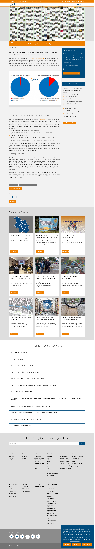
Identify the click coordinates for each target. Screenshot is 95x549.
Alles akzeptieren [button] (87, 544)
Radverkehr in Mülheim (51, 510)
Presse (36, 482)
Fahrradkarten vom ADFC (39, 470)
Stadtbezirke (49, 470)
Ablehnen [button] (67, 544)
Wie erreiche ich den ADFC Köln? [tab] (20, 352)
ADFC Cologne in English (52, 515)
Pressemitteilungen (38, 484)
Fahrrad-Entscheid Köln (52, 520)
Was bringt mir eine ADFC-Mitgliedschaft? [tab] (23, 365)
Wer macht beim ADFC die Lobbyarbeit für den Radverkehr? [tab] (28, 378)
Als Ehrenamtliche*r (26, 488)
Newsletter (81, 1)
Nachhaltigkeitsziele (51, 463)
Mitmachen (11, 495)
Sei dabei (24, 482)
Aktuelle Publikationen (39, 458)
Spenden (74, 1)
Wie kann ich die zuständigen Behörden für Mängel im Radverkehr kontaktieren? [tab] (34, 385)
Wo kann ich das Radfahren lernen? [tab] (21, 425)
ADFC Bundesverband (51, 518)
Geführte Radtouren (13, 459)
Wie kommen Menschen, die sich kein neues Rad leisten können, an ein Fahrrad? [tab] (34, 412)
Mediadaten (36, 461)
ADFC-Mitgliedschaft (26, 484)
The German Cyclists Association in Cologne (64, 457)
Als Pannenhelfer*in (26, 491)
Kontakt (48, 468)
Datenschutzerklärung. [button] (75, 541)
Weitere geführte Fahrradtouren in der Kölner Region (77, 460)
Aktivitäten (49, 459)
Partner (48, 461)
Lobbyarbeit (49, 458)
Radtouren (74, 454)
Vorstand (11, 488)
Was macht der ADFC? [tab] (17, 359)
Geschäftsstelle (12, 496)
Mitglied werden (66, 1)
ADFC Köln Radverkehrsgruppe (71, 73)
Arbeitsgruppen (12, 491)
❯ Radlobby (24, 458)
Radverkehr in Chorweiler (52, 505)
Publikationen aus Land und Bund (40, 467)
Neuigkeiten (11, 456)
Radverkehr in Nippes (51, 503)
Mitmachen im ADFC (51, 465)
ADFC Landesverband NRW (52, 517)
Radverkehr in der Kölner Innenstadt (52, 495)
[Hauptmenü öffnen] (84, 4)
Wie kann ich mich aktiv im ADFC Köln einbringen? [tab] (25, 372)
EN (60, 454)
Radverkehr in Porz (51, 506)
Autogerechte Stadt (42, 119)
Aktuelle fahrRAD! (38, 456)
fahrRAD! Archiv (37, 459)
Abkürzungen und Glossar (52, 493)
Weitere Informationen (51, 471)
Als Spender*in (25, 486)
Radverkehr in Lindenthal (52, 500)
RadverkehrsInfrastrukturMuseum (54, 512)
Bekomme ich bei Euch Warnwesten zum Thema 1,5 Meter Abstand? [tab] (30, 406)
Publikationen (37, 454)
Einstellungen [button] (77, 544)
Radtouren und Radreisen (77, 456)
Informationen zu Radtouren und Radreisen (78, 464)
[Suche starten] (82, 443)
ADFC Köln (11, 482)
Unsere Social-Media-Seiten (52, 522)
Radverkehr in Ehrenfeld (52, 501)
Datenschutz (18, 545)
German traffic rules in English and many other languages (66, 467)
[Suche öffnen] (81, 4)
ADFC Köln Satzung (51, 491)
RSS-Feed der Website (51, 523)
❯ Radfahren (24, 456)
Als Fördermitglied (25, 489)
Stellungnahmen (14, 185)
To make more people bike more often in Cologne (65, 460)
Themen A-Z (24, 459)
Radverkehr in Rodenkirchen (53, 498)
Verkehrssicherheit (32, 185)
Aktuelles (11, 454)
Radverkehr (49, 454)
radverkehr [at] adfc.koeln (71, 68)
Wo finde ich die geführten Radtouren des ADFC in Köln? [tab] (27, 419)
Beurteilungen (22, 185)
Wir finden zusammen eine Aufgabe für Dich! (52, 474)
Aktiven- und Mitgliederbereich (53, 484)
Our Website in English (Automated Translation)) (65, 464)
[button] (10, 197)
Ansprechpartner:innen (39, 463)
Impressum (11, 545)
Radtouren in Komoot (51, 513)
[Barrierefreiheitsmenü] (78, 4)
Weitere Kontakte (12, 489)
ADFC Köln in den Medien (39, 465)
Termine (11, 458)
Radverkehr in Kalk (51, 508)
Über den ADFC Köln (13, 484)
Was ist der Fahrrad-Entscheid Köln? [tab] (21, 391)
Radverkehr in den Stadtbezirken (20, 235)
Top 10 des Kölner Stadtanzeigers (36, 58)
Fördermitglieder (12, 493)
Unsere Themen (12, 486)
